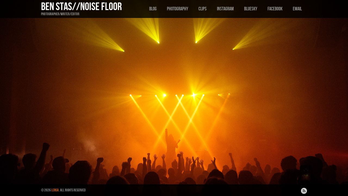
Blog (153, 9)
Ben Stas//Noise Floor (81, 6)
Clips (202, 9)
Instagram (225, 9)
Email (297, 9)
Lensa (55, 190)
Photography (177, 9)
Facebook (275, 9)
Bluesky (250, 9)
